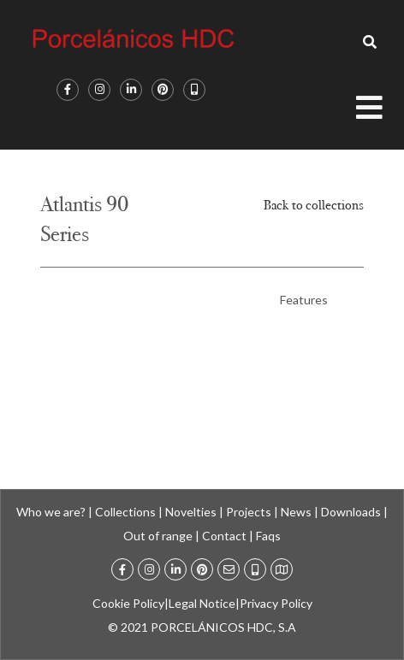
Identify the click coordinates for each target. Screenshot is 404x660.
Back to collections (314, 205)
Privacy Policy (276, 603)
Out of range (158, 535)
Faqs (268, 535)
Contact (224, 535)
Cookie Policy (128, 603)
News (296, 511)
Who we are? (51, 511)
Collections (125, 511)
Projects (248, 511)
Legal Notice (202, 603)
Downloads (351, 511)
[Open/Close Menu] (380, 114)
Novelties (191, 511)
